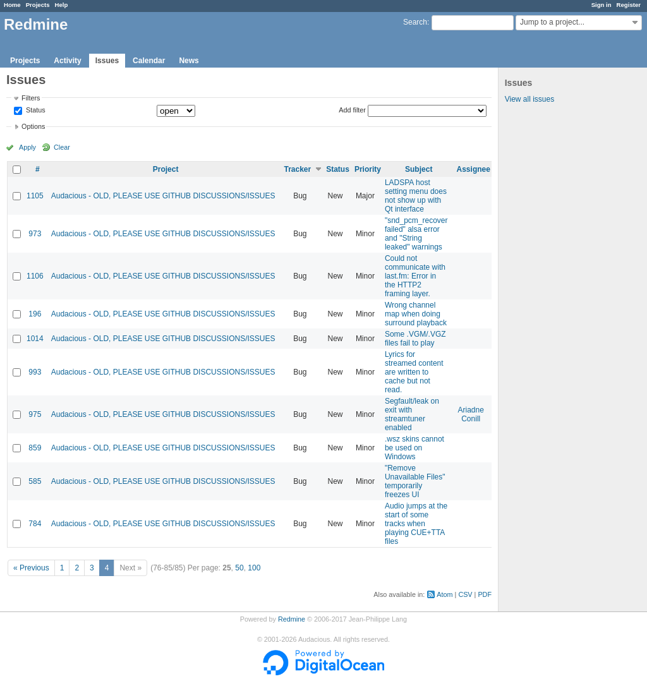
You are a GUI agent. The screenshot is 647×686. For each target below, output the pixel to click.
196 (34, 314)
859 (34, 447)
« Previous (31, 567)
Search (415, 22)
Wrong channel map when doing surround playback (416, 314)
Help (61, 4)
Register (629, 4)
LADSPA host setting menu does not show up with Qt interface (416, 196)
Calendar (149, 60)
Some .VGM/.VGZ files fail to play (415, 338)
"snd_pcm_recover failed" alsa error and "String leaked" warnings (416, 233)
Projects (38, 4)
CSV (465, 594)
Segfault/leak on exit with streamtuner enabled (412, 414)
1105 (35, 195)
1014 (35, 338)
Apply (27, 147)
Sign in (601, 4)
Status (34, 110)
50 (239, 567)
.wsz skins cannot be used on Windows (414, 448)
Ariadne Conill (471, 414)
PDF (485, 594)
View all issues (529, 99)
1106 (35, 276)
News (188, 60)
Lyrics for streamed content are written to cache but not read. (414, 372)
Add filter (352, 110)
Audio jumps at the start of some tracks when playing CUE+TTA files (416, 524)
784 (34, 523)
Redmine (291, 619)
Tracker (297, 169)
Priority (367, 169)
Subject (418, 169)
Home (12, 4)
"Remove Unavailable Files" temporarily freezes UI (415, 481)
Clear (62, 147)
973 (34, 233)
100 (254, 567)
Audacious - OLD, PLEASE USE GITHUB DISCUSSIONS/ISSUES (163, 195)
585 (34, 481)
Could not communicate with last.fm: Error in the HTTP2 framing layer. (415, 276)
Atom (444, 594)
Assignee (473, 169)
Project (166, 169)
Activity (67, 60)
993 (34, 372)
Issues (107, 60)
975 (34, 414)
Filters (30, 98)
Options (33, 126)
